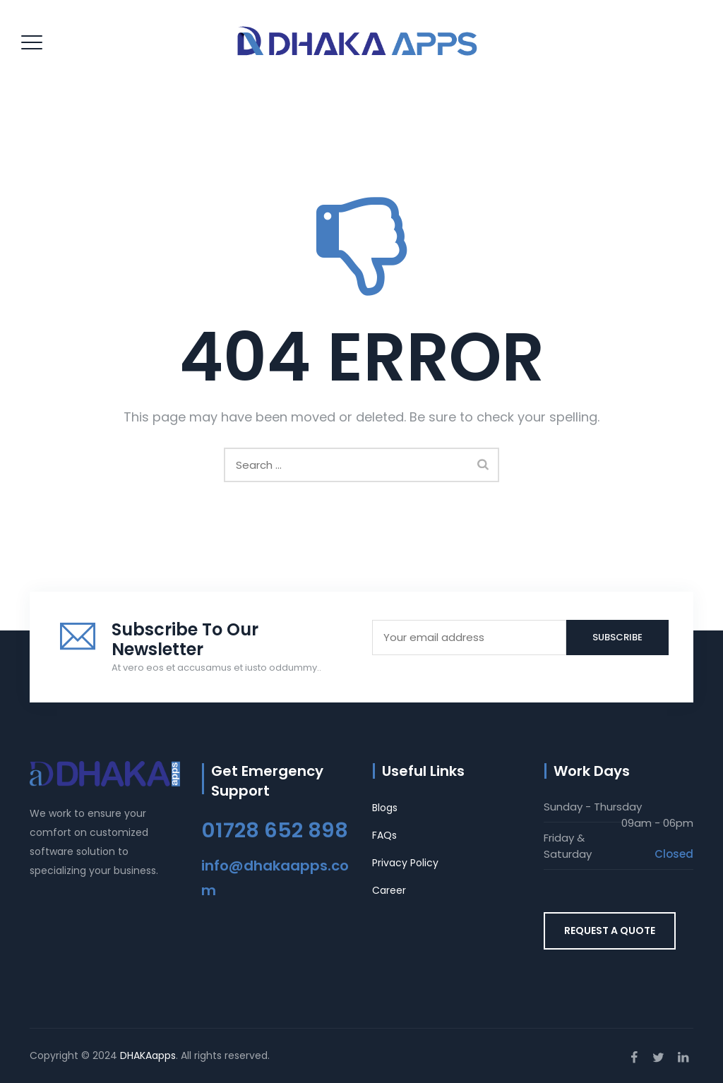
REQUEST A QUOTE (609, 930)
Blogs (385, 808)
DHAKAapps (148, 1055)
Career (389, 890)
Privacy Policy (405, 863)
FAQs (384, 835)
